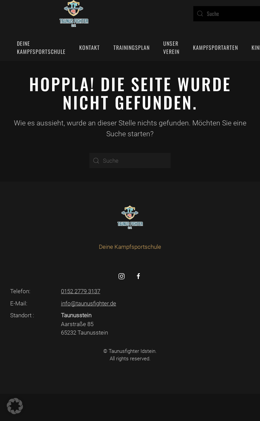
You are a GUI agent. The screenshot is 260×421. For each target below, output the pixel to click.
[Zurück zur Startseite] (73, 13)
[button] (15, 406)
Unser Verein (171, 47)
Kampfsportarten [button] (215, 47)
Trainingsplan (131, 47)
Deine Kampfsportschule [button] (41, 47)
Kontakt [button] (89, 47)
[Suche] (130, 160)
